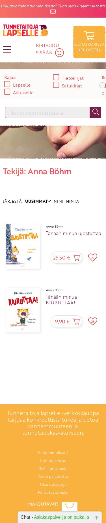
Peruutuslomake (53, 492)
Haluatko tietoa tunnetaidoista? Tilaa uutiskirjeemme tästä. (53, 6)
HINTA (72, 201)
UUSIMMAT (38, 201)
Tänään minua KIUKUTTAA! (61, 300)
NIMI (58, 201)
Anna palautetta (53, 476)
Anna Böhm (54, 226)
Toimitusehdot (53, 460)
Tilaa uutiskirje (53, 484)
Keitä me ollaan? (53, 452)
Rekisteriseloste (53, 468)
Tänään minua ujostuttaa (73, 233)
